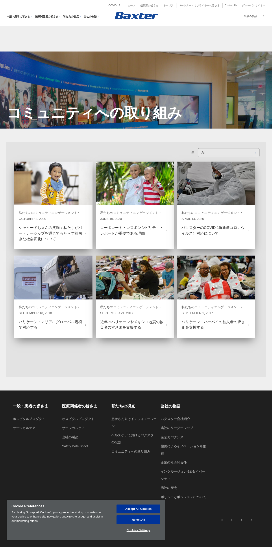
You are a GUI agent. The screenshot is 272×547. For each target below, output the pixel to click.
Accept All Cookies (138, 508)
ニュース (130, 5)
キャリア (168, 5)
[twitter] (241, 520)
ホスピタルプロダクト (29, 419)
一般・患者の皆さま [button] (18, 16)
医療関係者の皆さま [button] (46, 16)
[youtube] (251, 520)
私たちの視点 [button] (71, 16)
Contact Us (231, 5)
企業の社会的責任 (174, 462)
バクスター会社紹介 (175, 419)
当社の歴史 (169, 488)
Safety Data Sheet (75, 446)
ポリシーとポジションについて (183, 497)
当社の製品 (250, 16)
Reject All (138, 519)
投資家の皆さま (149, 5)
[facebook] (232, 520)
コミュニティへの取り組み (130, 451)
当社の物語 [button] (90, 16)
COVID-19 (114, 5)
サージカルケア (24, 428)
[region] (86, 520)
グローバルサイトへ (253, 5)
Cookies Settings (138, 530)
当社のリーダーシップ (177, 428)
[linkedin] (222, 520)
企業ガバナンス (172, 437)
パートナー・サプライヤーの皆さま (199, 5)
